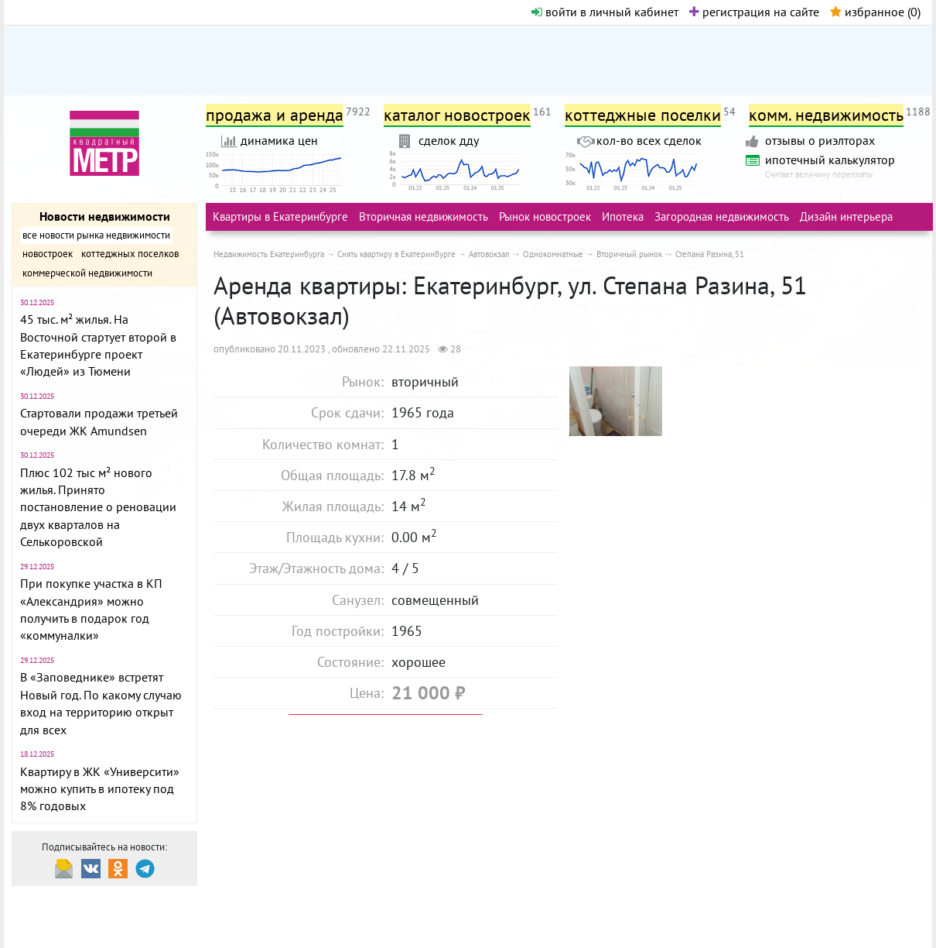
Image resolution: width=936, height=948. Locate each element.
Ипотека (623, 216)
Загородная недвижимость (721, 216)
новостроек (47, 253)
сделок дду (448, 140)
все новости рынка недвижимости (96, 235)
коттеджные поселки (643, 114)
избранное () (875, 11)
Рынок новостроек (545, 216)
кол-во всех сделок (649, 140)
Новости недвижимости (104, 216)
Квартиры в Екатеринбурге (280, 216)
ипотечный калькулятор (830, 159)
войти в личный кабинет (604, 11)
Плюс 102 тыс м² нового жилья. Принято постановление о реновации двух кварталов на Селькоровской (98, 507)
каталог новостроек (457, 114)
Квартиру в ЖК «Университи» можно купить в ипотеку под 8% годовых (99, 789)
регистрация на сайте (754, 11)
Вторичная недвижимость (423, 216)
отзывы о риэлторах (820, 140)
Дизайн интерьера (846, 216)
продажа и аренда (274, 114)
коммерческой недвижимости (87, 273)
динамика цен (279, 140)
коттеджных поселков (130, 253)
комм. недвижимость (826, 114)
